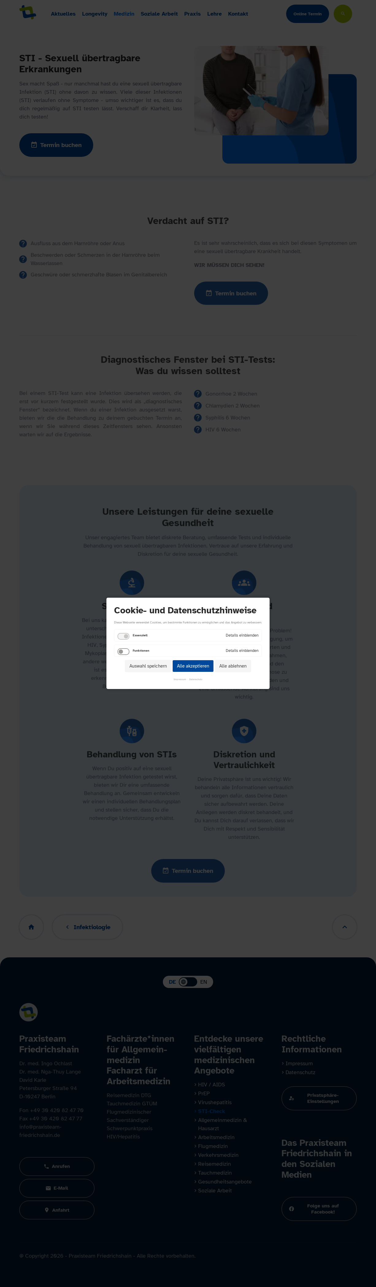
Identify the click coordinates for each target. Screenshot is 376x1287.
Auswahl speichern (148, 666)
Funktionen (141, 651)
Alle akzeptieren (193, 666)
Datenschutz (195, 679)
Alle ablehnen (233, 666)
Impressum (180, 679)
